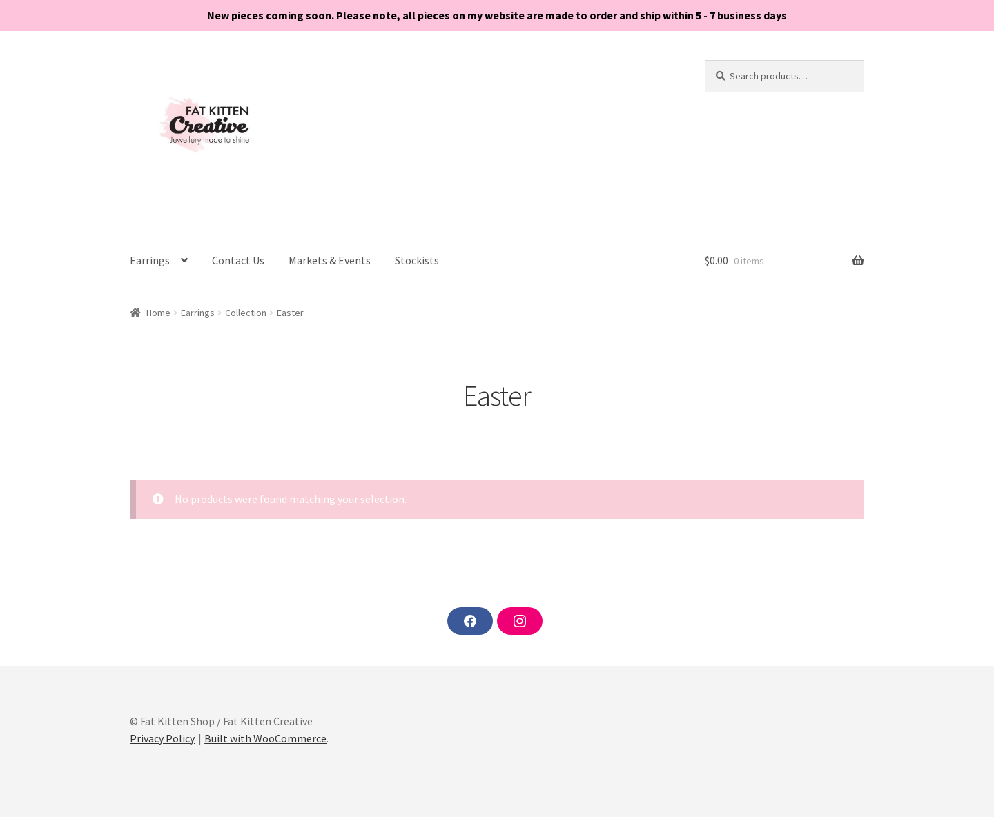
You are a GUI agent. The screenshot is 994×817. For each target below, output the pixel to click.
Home (158, 312)
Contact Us (238, 260)
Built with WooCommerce (265, 738)
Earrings (150, 260)
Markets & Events (330, 260)
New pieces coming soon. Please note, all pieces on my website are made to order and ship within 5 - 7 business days (497, 15)
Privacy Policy (162, 738)
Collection (245, 312)
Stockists (417, 260)
